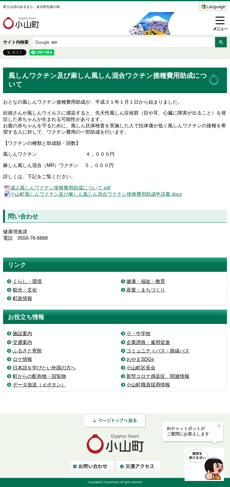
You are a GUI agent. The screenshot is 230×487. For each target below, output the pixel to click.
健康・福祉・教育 (145, 281)
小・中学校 (138, 333)
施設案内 (22, 333)
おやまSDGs (140, 359)
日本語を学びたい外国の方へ (44, 367)
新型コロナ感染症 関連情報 (157, 376)
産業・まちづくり (145, 289)
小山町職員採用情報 (148, 384)
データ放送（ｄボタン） (39, 384)
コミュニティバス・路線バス (157, 350)
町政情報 (22, 298)
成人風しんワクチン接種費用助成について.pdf (57, 187)
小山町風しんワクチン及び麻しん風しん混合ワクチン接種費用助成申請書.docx (92, 194)
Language (216, 6)
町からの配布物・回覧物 (39, 376)
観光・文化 (25, 289)
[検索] (123, 42)
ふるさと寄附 (27, 350)
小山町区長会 (140, 367)
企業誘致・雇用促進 (148, 342)
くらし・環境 (27, 281)
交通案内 (22, 342)
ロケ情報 (22, 359)
